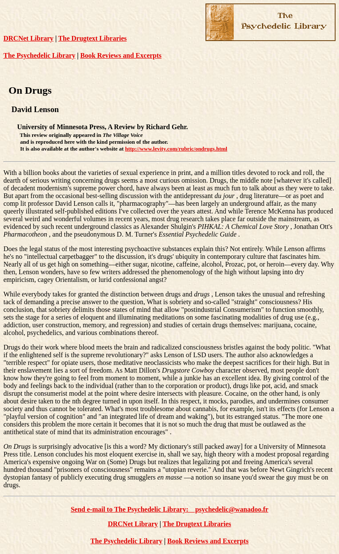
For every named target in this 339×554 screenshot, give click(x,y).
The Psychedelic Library (39, 55)
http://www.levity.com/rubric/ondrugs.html (176, 148)
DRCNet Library (28, 38)
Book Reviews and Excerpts (121, 55)
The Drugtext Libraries (92, 38)
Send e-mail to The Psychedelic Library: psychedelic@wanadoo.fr (169, 509)
